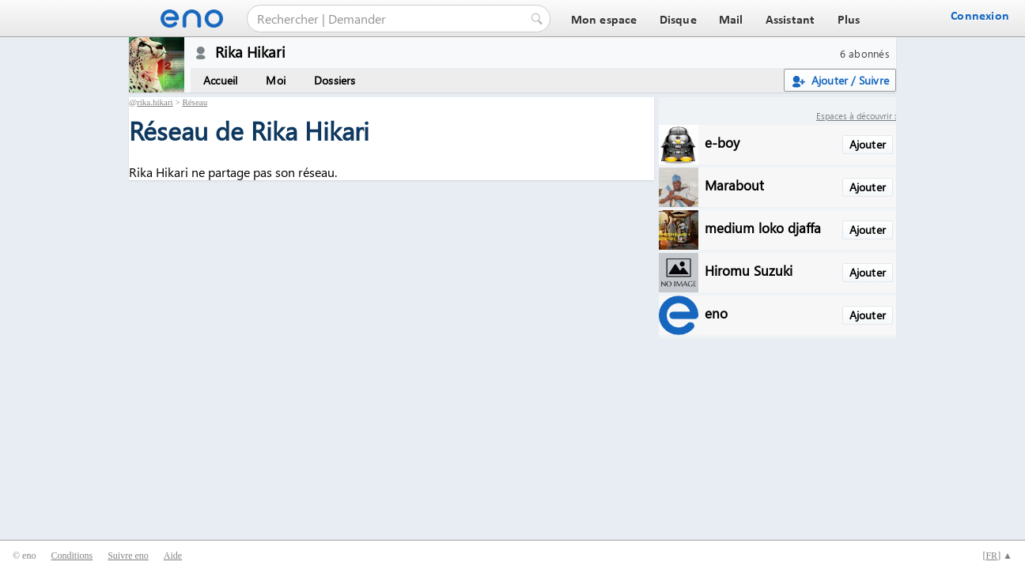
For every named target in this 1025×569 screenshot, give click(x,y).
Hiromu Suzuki (748, 270)
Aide (173, 555)
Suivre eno (128, 555)
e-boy (722, 142)
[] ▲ (997, 555)
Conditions (72, 555)
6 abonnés (865, 53)
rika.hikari (155, 102)
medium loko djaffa (763, 227)
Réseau (194, 102)
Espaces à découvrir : (856, 116)
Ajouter (867, 144)
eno (716, 312)
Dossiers (335, 80)
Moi (276, 80)
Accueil (220, 80)
